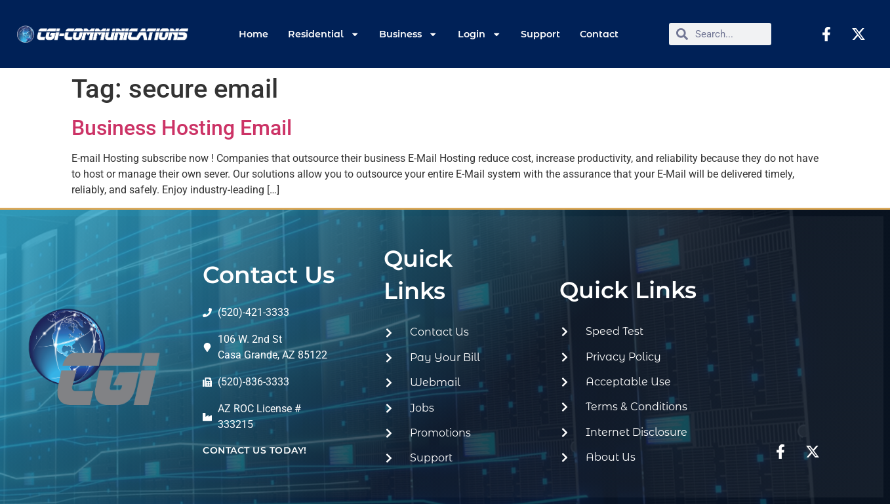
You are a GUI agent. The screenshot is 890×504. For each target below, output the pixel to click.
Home (253, 34)
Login (479, 34)
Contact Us (269, 274)
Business (408, 34)
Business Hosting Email (181, 127)
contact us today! (255, 450)
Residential (323, 34)
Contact (599, 34)
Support (540, 34)
